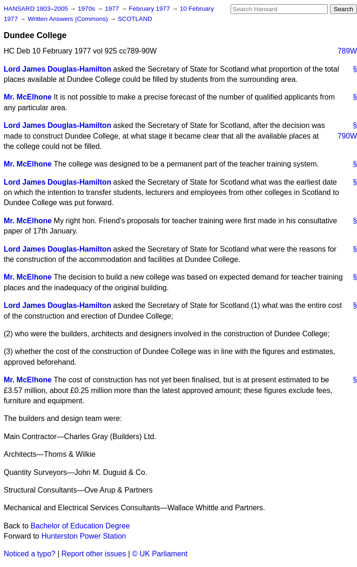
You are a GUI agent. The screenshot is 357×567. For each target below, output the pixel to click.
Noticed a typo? (29, 554)
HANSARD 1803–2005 (36, 8)
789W (347, 51)
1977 (113, 8)
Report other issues (93, 554)
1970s (87, 8)
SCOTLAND (135, 18)
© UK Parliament (159, 554)
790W (347, 136)
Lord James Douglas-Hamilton (57, 69)
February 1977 (150, 8)
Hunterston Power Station (83, 536)
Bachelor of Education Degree (80, 526)
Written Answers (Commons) (68, 18)
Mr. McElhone (28, 97)
